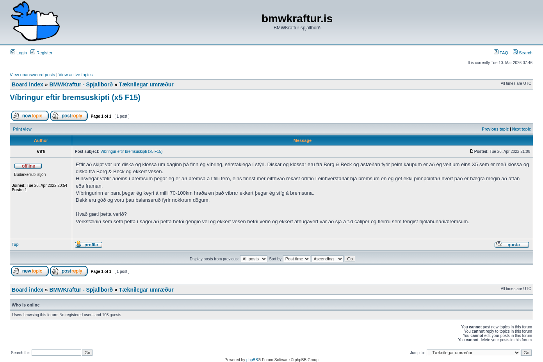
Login (19, 52)
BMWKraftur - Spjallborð (81, 84)
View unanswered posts (32, 74)
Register (41, 52)
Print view (22, 129)
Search (522, 52)
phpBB (252, 360)
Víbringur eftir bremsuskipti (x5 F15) (75, 97)
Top (15, 244)
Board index (27, 84)
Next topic (521, 129)
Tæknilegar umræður (146, 84)
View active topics (76, 74)
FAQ (501, 52)
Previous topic (495, 129)
